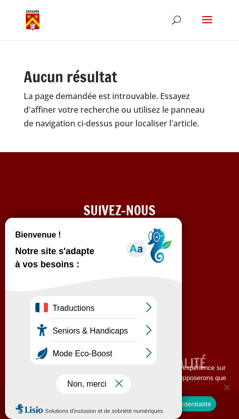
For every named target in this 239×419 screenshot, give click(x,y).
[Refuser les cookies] (226, 387)
